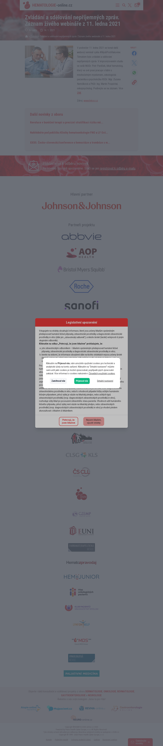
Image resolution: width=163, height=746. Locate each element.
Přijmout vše (82, 381)
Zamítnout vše (58, 381)
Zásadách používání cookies (102, 373)
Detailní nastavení (105, 381)
